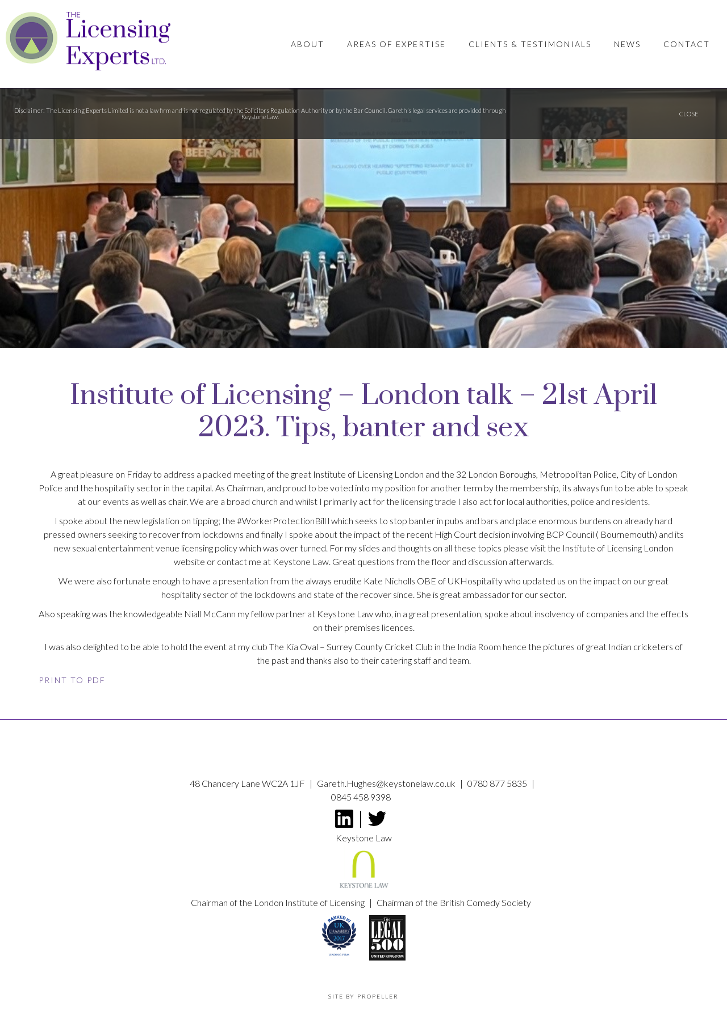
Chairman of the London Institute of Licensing (278, 902)
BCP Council (570, 534)
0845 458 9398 (361, 796)
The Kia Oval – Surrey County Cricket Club (351, 646)
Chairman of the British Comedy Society (454, 902)
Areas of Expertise (396, 44)
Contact (686, 44)
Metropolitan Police (578, 474)
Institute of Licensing (352, 474)
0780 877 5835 (498, 783)
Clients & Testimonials (530, 44)
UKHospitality (475, 580)
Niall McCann (210, 613)
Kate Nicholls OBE (400, 580)
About (307, 44)
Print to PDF (72, 680)
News (627, 44)
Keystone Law (345, 613)
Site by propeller (363, 996)
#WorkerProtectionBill (281, 520)
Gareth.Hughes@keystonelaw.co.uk (387, 783)
